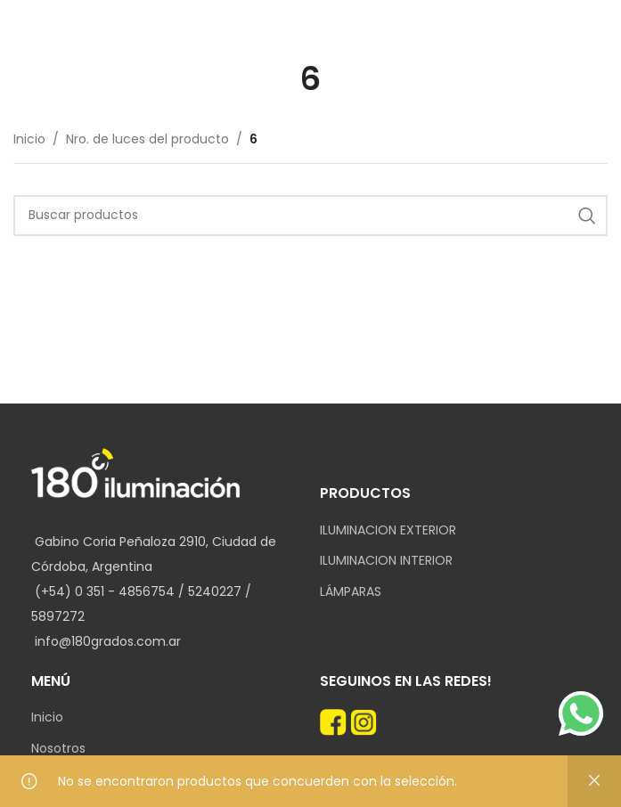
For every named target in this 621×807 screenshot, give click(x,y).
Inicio (29, 139)
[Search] (310, 215)
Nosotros (58, 748)
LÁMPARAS (350, 591)
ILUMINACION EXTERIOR (388, 530)
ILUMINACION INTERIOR (386, 560)
